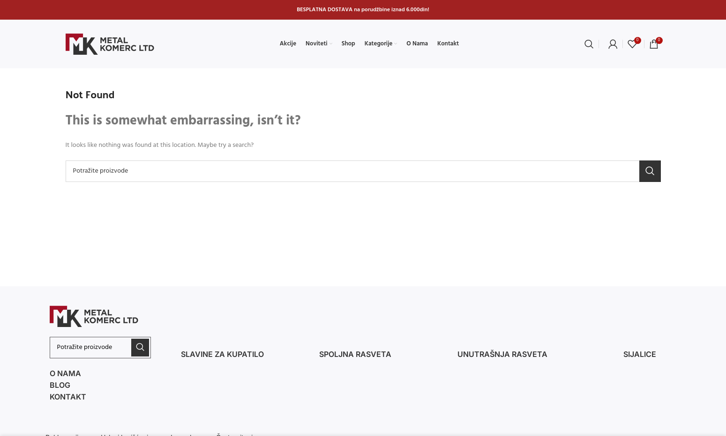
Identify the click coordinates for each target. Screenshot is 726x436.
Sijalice (639, 354)
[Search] (589, 44)
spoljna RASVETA (355, 354)
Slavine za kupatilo (222, 354)
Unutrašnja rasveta (502, 354)
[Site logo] (110, 44)
